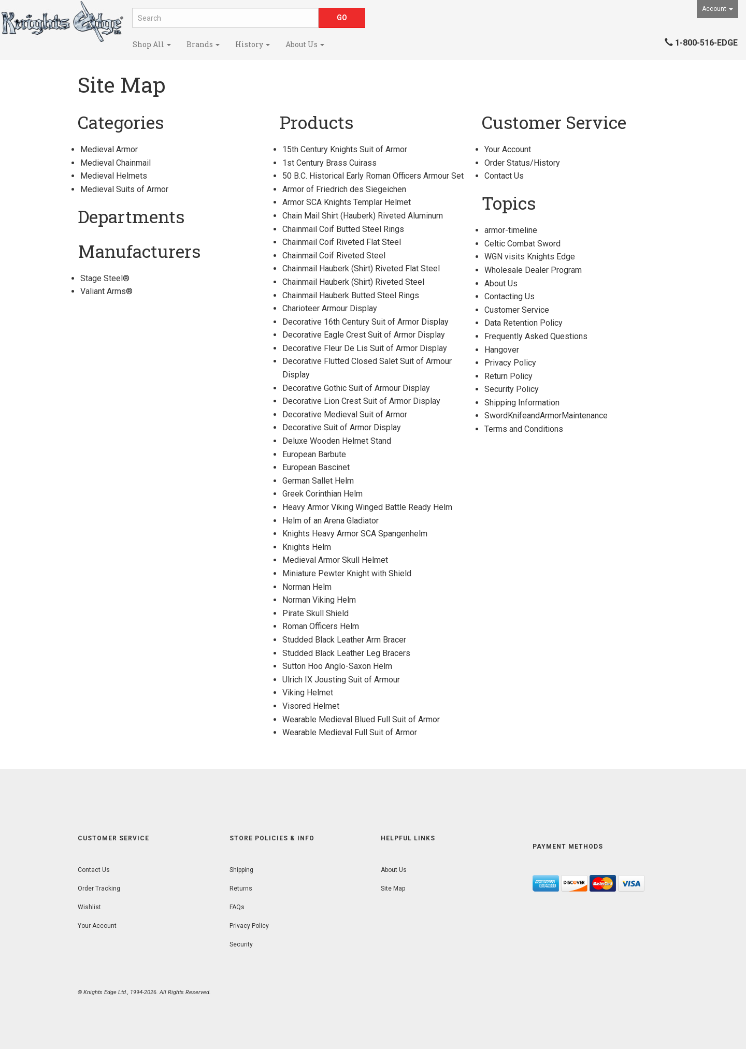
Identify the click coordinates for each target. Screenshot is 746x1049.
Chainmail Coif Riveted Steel (333, 255)
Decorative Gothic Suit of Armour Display (356, 388)
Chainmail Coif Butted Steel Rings (343, 229)
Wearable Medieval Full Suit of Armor (349, 732)
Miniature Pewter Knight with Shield (346, 573)
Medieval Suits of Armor (124, 189)
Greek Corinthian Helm (322, 494)
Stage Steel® (105, 278)
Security (241, 944)
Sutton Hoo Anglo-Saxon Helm (337, 666)
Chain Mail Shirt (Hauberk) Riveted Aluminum (362, 216)
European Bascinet (316, 467)
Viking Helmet (307, 692)
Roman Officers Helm (320, 626)
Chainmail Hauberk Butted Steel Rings (350, 295)
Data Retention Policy (523, 323)
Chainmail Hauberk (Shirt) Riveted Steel (353, 282)
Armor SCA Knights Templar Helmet (346, 202)
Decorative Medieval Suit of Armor (344, 414)
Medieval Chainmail (115, 163)
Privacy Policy (510, 363)
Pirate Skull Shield (315, 613)
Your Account (507, 149)
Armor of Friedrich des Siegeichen (344, 189)
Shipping (241, 869)
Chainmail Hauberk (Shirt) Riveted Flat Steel (361, 268)
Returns (240, 888)
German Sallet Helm (318, 481)
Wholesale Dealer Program (533, 270)
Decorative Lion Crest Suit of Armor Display (361, 401)
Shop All (152, 44)
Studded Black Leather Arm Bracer (344, 640)
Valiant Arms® (106, 291)
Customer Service (516, 310)
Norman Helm (307, 587)
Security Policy (511, 389)
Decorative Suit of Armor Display (341, 427)
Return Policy (508, 376)
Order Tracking (99, 888)
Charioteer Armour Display (329, 308)
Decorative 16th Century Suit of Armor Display (365, 322)
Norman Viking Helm (319, 600)
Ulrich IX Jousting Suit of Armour (341, 679)
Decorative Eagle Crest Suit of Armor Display (363, 335)
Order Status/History (522, 163)
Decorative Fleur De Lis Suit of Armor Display (364, 348)
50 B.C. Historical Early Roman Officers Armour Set (373, 176)
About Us (304, 44)
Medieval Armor (109, 149)
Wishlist (89, 907)
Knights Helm (306, 547)
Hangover (501, 350)
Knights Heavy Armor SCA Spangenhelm (354, 533)
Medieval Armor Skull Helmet (335, 560)
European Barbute (314, 454)
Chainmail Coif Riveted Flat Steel (341, 242)
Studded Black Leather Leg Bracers (346, 653)
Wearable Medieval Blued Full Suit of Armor (361, 719)
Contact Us (504, 176)
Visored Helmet (310, 706)
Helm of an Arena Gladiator (330, 521)
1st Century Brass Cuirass (329, 163)
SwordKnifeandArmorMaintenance (546, 415)
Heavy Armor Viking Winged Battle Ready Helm (367, 507)
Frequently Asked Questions (535, 336)
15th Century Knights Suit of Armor (344, 149)
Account (717, 8)
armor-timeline (510, 230)
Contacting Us (509, 296)
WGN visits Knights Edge (529, 256)
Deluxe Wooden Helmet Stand (336, 441)
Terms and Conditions (523, 429)
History (252, 44)
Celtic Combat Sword (522, 244)
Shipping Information (522, 402)
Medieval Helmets (113, 176)
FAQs (237, 907)
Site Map (393, 888)
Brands (203, 44)
